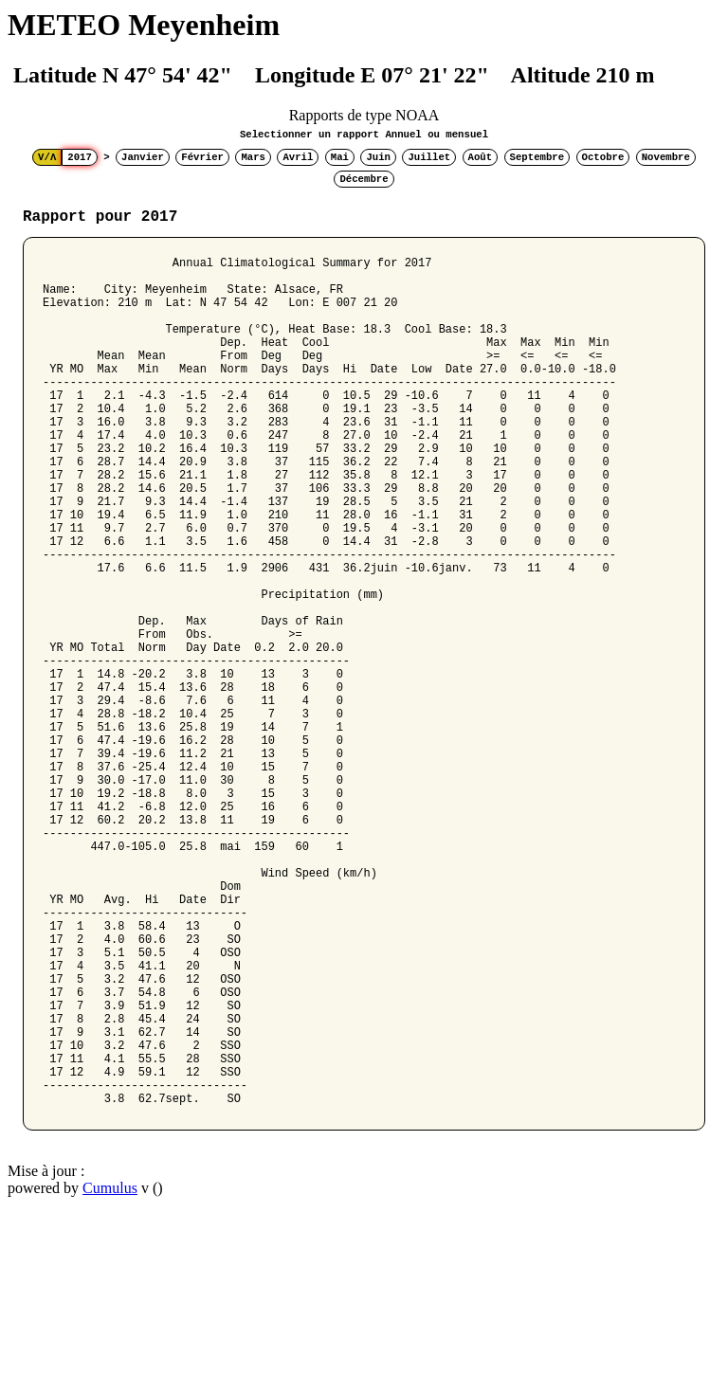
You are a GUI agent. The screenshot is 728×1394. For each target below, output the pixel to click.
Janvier (142, 157)
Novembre (666, 157)
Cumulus (109, 1370)
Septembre (537, 157)
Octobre (603, 157)
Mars (253, 157)
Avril (297, 157)
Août (480, 157)
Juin (378, 157)
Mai (340, 157)
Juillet (429, 157)
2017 (79, 157)
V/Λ (47, 157)
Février (202, 157)
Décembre (363, 179)
